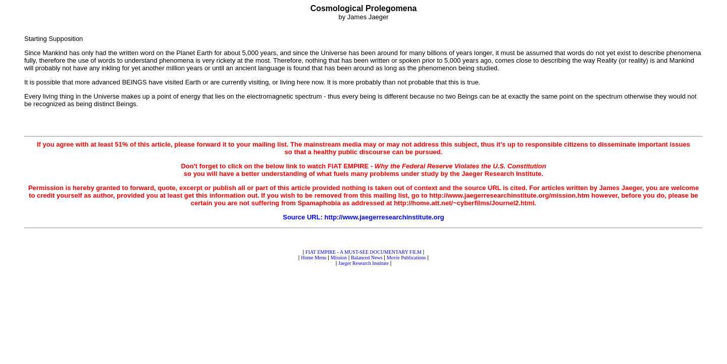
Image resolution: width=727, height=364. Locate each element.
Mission (339, 257)
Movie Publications (406, 257)
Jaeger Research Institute (363, 263)
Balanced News (366, 257)
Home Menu (313, 257)
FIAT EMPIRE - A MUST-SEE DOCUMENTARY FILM (363, 252)
